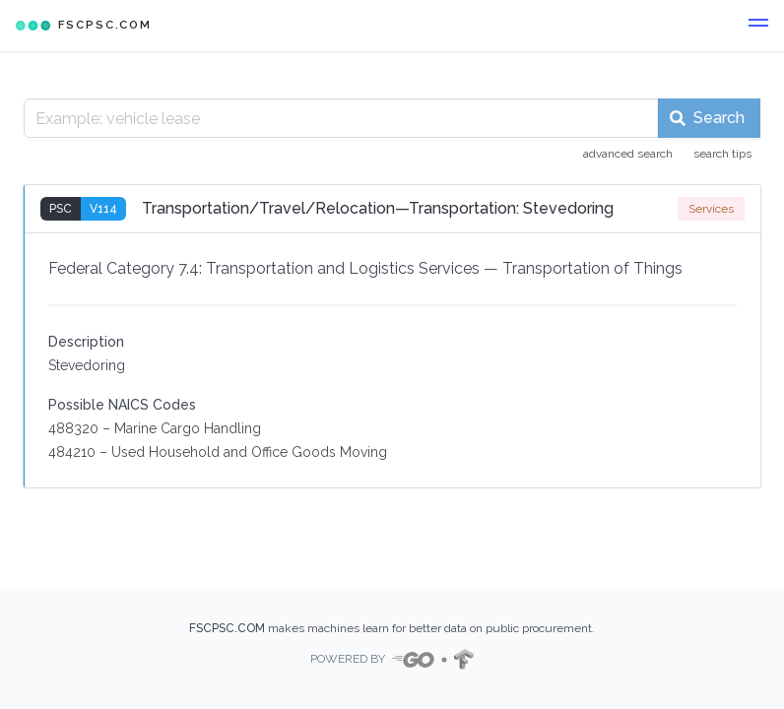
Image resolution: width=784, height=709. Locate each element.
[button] (758, 25)
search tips (722, 154)
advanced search (628, 154)
